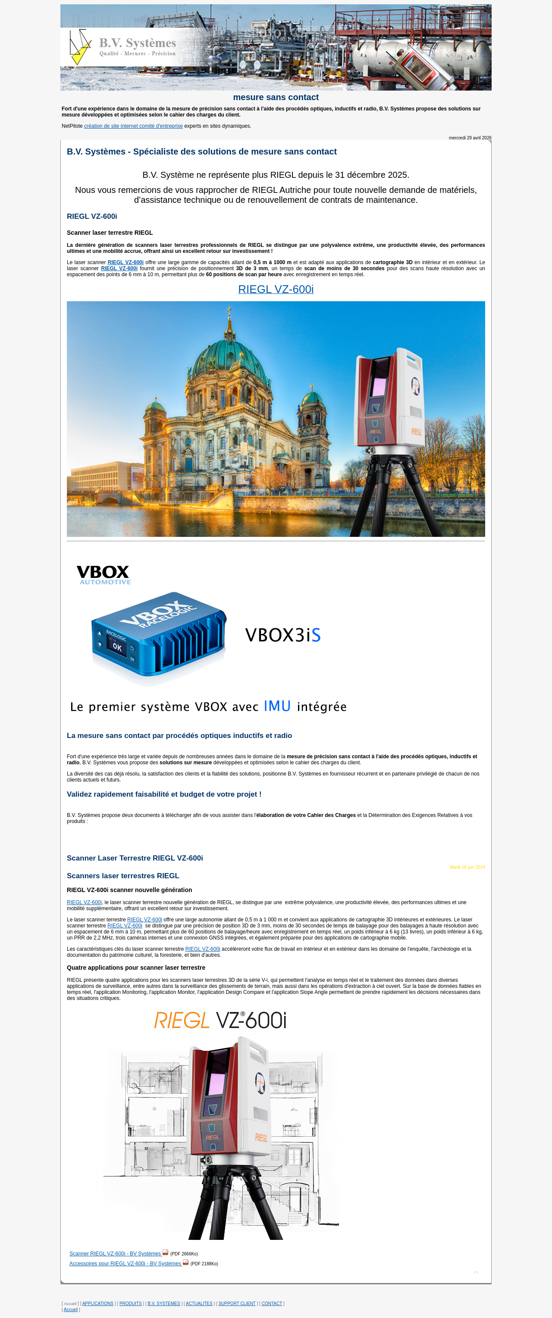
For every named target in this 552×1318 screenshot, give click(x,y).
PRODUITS (130, 1303)
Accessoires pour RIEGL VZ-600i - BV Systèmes (129, 1264)
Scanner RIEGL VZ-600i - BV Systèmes (119, 1254)
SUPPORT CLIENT (237, 1303)
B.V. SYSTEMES (163, 1303)
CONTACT (272, 1303)
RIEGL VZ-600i (84, 902)
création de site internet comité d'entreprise (133, 126)
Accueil (71, 1309)
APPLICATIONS (97, 1303)
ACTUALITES (199, 1303)
